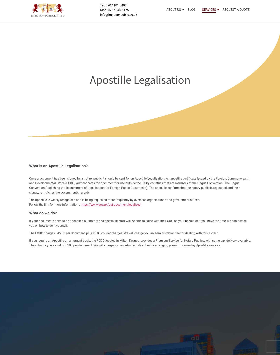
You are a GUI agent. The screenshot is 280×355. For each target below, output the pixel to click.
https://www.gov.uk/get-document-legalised (111, 204)
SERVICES (209, 9)
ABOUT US (174, 9)
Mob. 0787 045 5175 (114, 10)
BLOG (191, 9)
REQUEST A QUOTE (236, 9)
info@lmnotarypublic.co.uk (118, 15)
